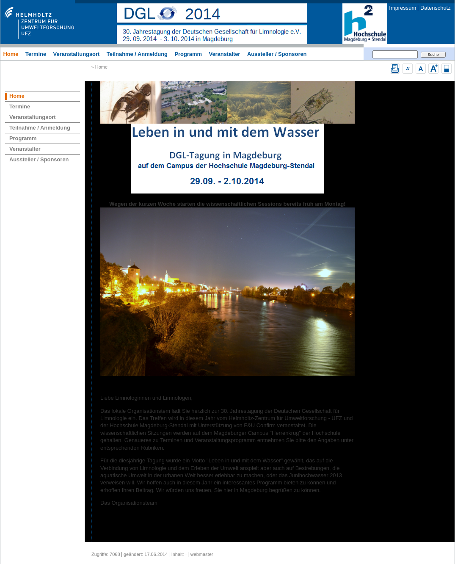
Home (10, 53)
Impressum (402, 8)
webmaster (201, 554)
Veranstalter (224, 53)
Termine (35, 53)
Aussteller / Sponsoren (277, 53)
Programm (188, 53)
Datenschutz (435, 8)
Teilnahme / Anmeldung (137, 53)
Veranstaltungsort (76, 53)
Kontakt (376, 8)
